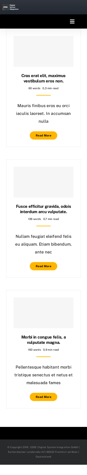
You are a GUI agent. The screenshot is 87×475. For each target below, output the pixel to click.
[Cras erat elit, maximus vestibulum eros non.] (43, 51)
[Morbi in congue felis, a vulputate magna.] (43, 312)
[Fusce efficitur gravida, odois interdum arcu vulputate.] (43, 182)
